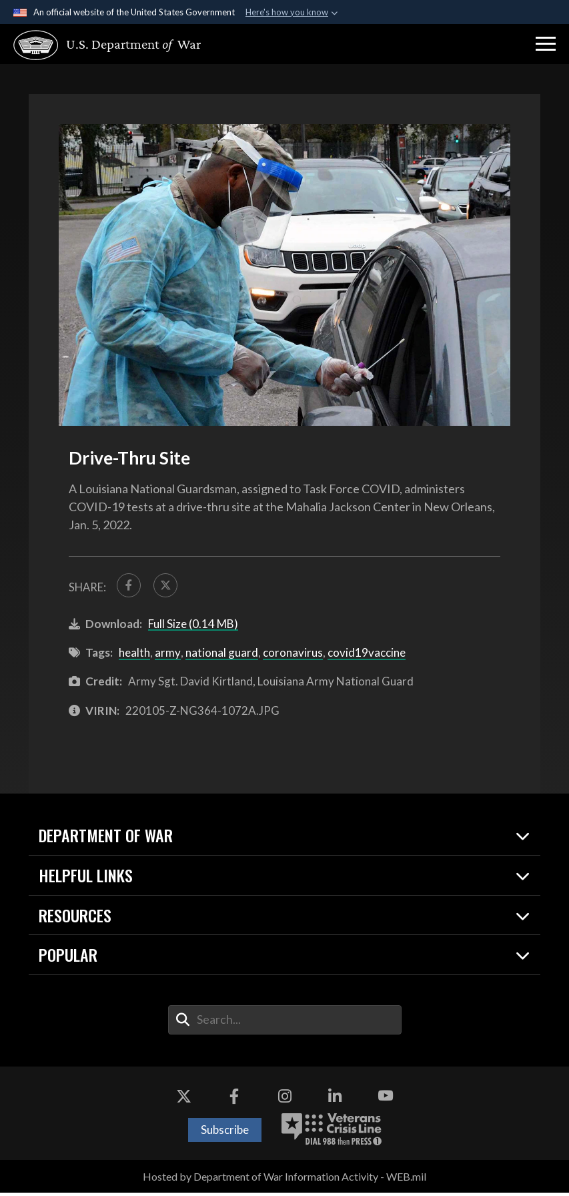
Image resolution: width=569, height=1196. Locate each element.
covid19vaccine (367, 656)
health (134, 656)
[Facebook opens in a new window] (234, 1100)
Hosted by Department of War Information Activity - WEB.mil (284, 1179)
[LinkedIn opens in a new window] (335, 1100)
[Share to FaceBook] (130, 587)
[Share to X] (170, 587)
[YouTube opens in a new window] (385, 1100)
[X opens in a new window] (183, 1100)
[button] (546, 44)
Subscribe (225, 1133)
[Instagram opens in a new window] (285, 1100)
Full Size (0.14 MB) (193, 627)
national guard (221, 656)
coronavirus (293, 656)
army (168, 656)
